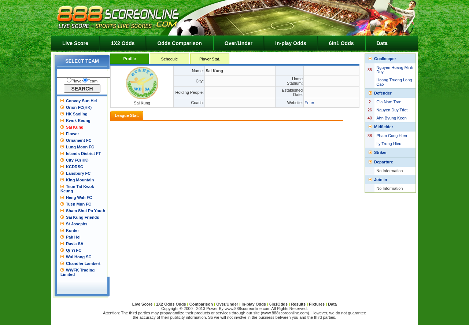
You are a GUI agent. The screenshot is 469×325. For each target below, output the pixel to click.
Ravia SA (75, 243)
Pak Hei (73, 237)
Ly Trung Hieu (388, 143)
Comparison (201, 304)
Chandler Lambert (83, 263)
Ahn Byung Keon (391, 118)
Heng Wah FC (79, 197)
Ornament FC (79, 140)
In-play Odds (290, 43)
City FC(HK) (77, 160)
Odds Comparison (179, 43)
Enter (309, 102)
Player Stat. (209, 59)
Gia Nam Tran (388, 102)
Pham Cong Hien (391, 135)
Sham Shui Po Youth (85, 210)
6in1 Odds (341, 43)
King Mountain (80, 180)
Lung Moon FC (80, 147)
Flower (72, 134)
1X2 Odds (123, 43)
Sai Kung (75, 127)
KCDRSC (74, 167)
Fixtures (317, 304)
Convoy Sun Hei (81, 101)
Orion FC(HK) (79, 107)
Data (382, 43)
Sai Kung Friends (82, 217)
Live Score (75, 43)
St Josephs (77, 224)
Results (298, 304)
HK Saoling (77, 114)
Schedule (169, 59)
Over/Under (238, 43)
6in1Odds (279, 304)
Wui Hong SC (78, 257)
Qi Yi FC (73, 250)
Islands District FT (83, 153)
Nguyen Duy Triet (391, 110)
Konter (72, 230)
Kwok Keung (78, 120)
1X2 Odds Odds (171, 304)
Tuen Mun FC (78, 204)
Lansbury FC (78, 173)
